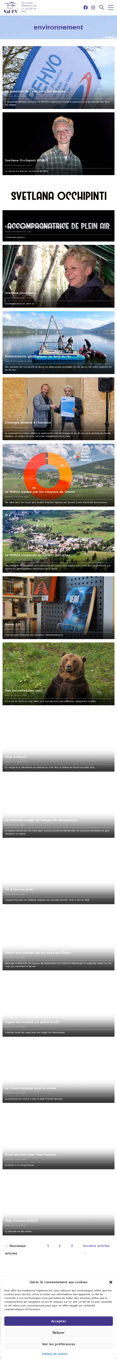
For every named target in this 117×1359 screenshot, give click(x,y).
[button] (111, 1282)
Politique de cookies (55, 1353)
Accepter (58, 1321)
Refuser (59, 1332)
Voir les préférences (58, 1344)
